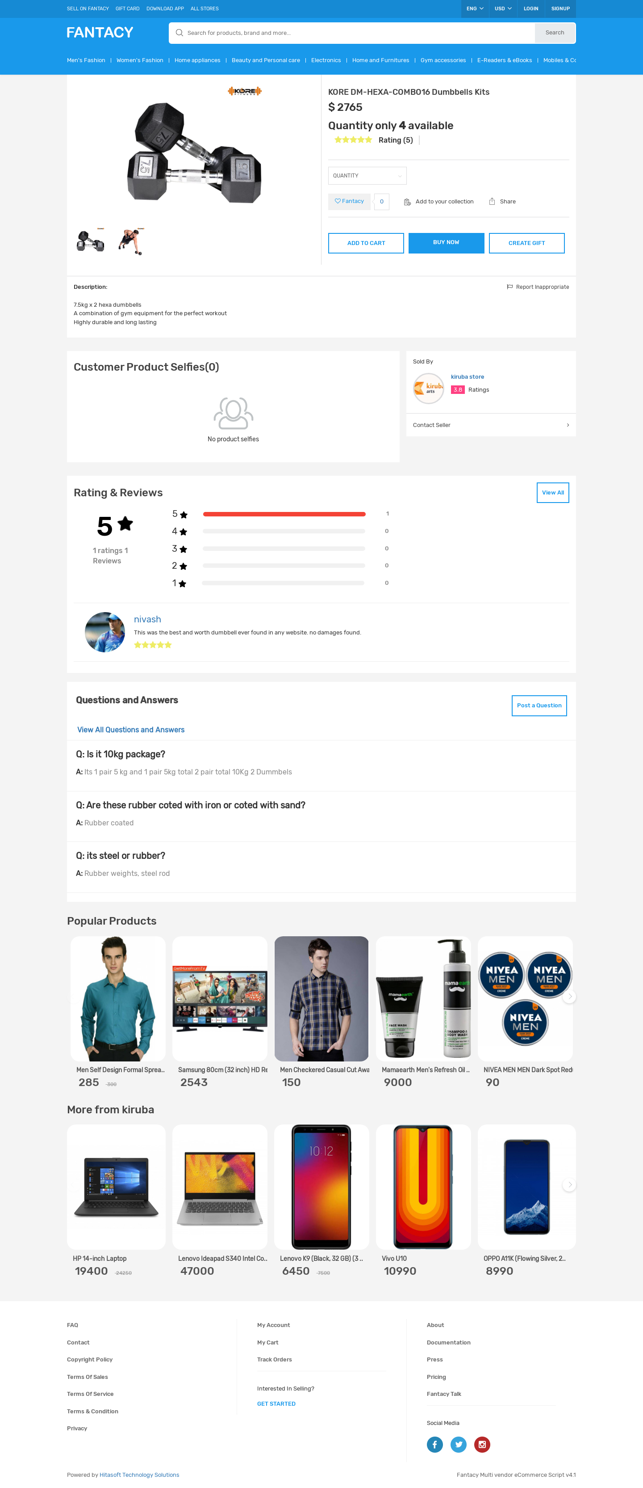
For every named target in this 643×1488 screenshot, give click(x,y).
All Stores (205, 9)
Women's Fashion (140, 60)
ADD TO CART (366, 243)
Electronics (326, 60)
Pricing (436, 1377)
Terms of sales (87, 1377)
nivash (147, 619)
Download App (165, 9)
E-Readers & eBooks (504, 60)
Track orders (274, 1359)
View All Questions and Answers (130, 730)
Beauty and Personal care (266, 60)
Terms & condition (92, 1411)
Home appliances (198, 60)
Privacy (77, 1428)
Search (555, 32)
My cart (268, 1342)
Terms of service (90, 1394)
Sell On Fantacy (88, 9)
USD (503, 8)
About (435, 1325)
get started (276, 1403)
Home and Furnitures (380, 60)
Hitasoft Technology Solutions (140, 1474)
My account (273, 1325)
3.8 (458, 389)
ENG (475, 8)
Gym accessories (443, 60)
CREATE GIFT (527, 243)
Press (435, 1359)
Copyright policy (90, 1359)
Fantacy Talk (444, 1394)
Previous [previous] (75, 1001)
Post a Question (539, 705)
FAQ (72, 1325)
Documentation (449, 1342)
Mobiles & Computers (572, 60)
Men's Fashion (86, 60)
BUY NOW (446, 242)
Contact (78, 1342)
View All (553, 492)
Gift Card (128, 9)
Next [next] (570, 1001)
